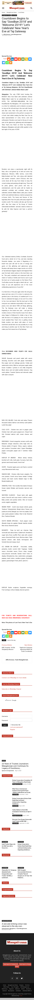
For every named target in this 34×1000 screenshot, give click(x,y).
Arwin (20, 995)
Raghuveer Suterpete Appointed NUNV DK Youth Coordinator (26, 649)
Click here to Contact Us (11, 964)
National (17, 989)
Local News (21, 12)
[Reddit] (8, 59)
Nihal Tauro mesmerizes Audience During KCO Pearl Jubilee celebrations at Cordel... (21, 790)
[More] (10, 62)
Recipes (21, 985)
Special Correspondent (8, 770)
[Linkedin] (12, 59)
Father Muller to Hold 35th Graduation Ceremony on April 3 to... (21, 811)
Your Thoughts (15, 987)
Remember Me (16, 725)
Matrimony (4, 989)
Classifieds (15, 805)
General (4, 990)
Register (12, 729)
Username (5, 716)
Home (3, 12)
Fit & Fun (27, 985)
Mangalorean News (12, 12)
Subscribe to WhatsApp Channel (11, 689)
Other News (6, 987)
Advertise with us (8, 673)
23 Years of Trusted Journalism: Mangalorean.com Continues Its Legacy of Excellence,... (15, 766)
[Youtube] (15, 59)
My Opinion (11, 990)
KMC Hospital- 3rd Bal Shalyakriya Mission (8, 648)
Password (5, 720)
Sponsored (6, 855)
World (22, 989)
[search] (15, 700)
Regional (11, 989)
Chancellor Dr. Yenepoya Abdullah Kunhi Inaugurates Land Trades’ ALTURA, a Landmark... (9, 873)
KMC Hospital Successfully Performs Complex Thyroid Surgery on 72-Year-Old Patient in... (25, 873)
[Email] (22, 59)
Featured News (7, 775)
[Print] (19, 59)
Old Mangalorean (24, 987)
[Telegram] (3, 62)
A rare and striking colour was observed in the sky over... (14, 925)
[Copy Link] (26, 59)
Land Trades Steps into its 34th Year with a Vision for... (8, 846)
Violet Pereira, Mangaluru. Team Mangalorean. (14, 928)
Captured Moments (8, 896)
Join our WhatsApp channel (11, 684)
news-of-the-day (11, 640)
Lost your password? (16, 727)
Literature (18, 990)
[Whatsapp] (7, 62)
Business (28, 989)
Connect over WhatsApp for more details (14, 678)
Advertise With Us (27, 990)
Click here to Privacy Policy (23, 965)
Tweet (5, 59)
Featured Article (7, 736)
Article (3, 760)
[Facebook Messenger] (30, 59)
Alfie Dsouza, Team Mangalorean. (12, 34)
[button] (3, 8)
